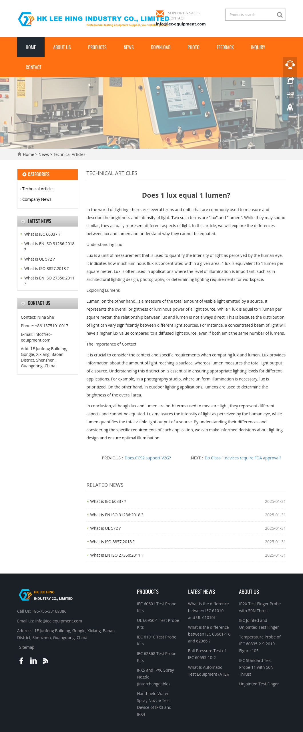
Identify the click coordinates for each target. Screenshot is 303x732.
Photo (194, 47)
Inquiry (258, 47)
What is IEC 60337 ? (108, 501)
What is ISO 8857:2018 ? (112, 541)
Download (160, 47)
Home (31, 47)
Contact (33, 67)
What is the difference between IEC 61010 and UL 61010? (208, 610)
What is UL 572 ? (105, 528)
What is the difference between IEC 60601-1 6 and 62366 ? (209, 634)
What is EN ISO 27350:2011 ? (116, 555)
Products (97, 47)
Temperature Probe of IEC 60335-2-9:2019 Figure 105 (259, 643)
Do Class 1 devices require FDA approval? (243, 458)
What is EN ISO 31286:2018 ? (116, 514)
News (129, 47)
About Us (62, 47)
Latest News (201, 591)
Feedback (225, 47)
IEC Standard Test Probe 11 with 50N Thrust (256, 667)
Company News (36, 199)
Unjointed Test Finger (259, 684)
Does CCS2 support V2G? (148, 458)
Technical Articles (68, 154)
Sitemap (26, 647)
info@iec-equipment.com (181, 24)
